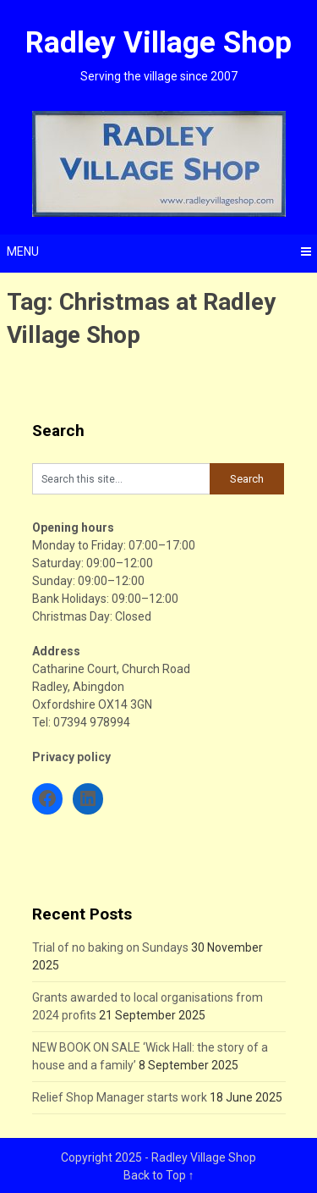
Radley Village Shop (158, 42)
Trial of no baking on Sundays (110, 947)
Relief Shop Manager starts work (119, 1097)
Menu (23, 251)
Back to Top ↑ (158, 1175)
